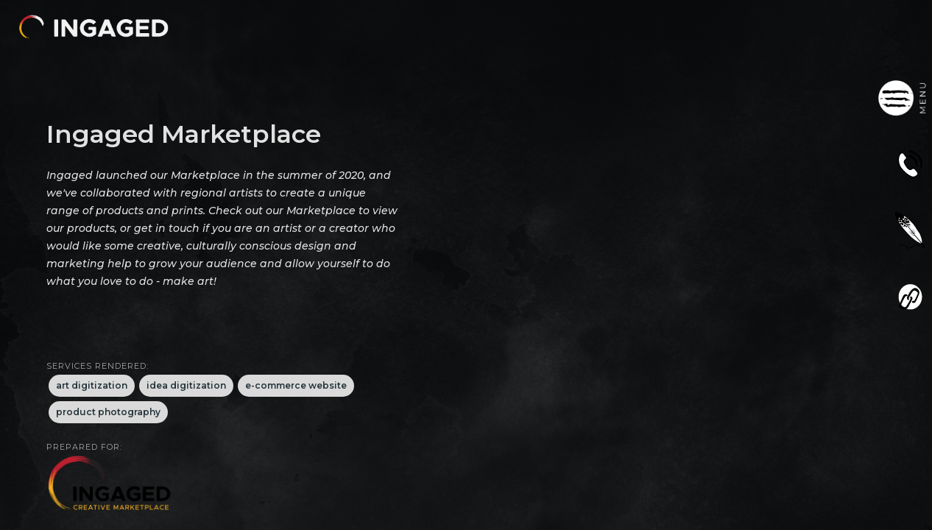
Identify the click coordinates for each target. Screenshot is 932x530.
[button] (93, 27)
